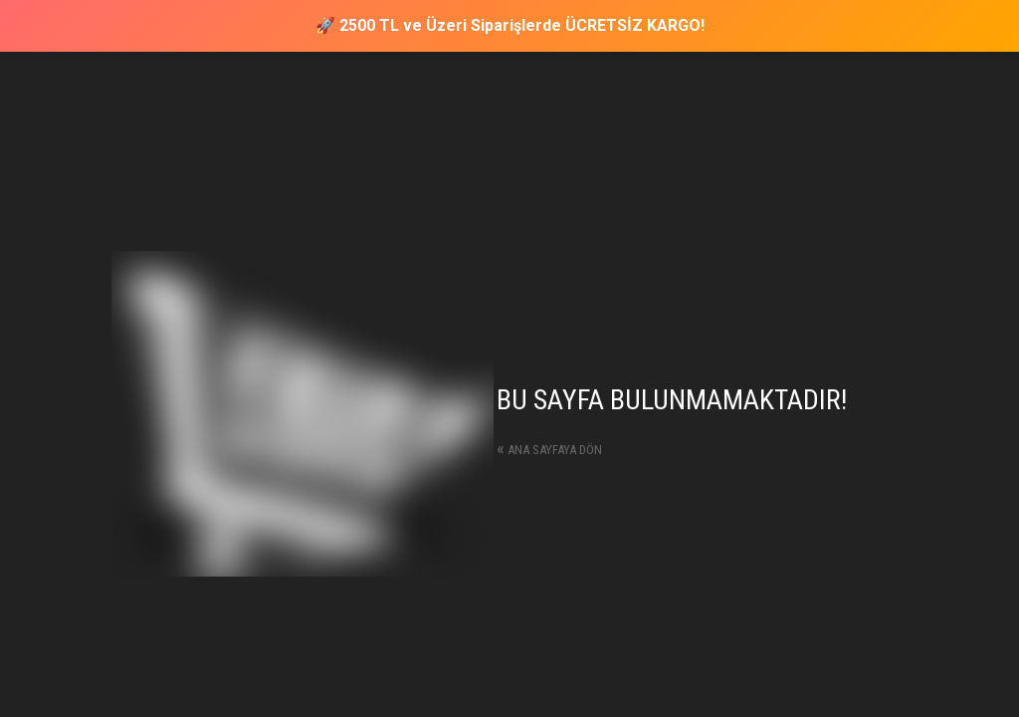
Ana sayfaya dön (549, 449)
